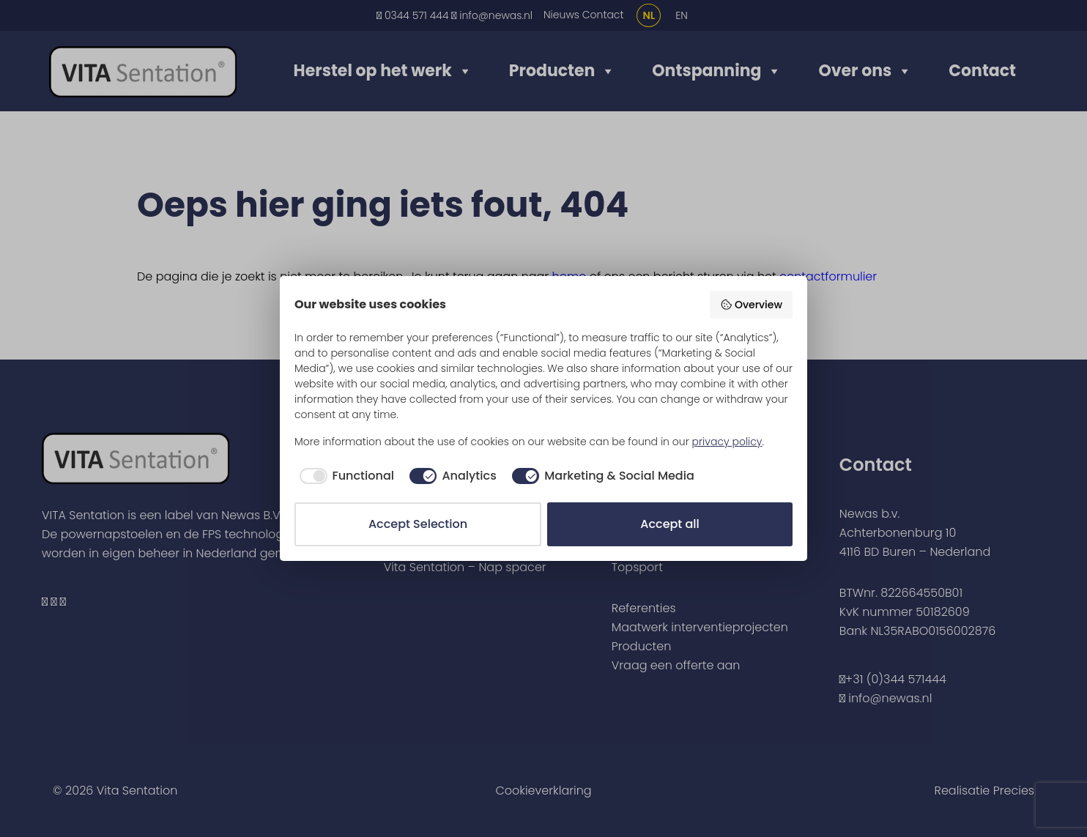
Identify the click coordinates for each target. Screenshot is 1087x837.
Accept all (669, 524)
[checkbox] (344, 476)
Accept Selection (417, 524)
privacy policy (727, 441)
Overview (751, 304)
